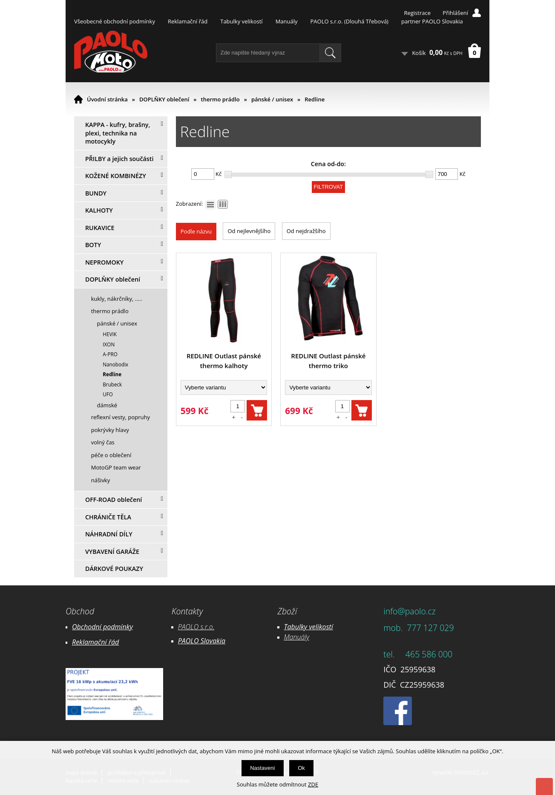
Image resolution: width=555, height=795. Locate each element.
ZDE (313, 784)
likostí (324, 626)
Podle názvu (196, 231)
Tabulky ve (300, 626)
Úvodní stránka (107, 99)
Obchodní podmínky (102, 626)
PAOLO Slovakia (201, 640)
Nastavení (262, 768)
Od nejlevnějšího (248, 231)
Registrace (417, 13)
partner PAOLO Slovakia (432, 21)
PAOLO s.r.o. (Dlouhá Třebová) (349, 21)
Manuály (287, 21)
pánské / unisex (272, 99)
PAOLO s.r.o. (196, 626)
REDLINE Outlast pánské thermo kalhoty (224, 360)
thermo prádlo (220, 99)
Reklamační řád (187, 21)
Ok (301, 768)
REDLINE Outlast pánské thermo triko (328, 360)
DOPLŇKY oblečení (164, 99)
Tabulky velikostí (241, 21)
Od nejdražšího (306, 231)
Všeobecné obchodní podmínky (114, 21)
